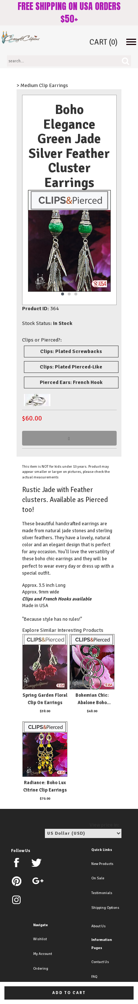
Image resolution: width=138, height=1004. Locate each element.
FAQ (94, 976)
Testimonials (101, 893)
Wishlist (40, 939)
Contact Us (100, 962)
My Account (42, 954)
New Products (102, 864)
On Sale (97, 878)
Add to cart (69, 992)
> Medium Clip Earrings (42, 85)
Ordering (40, 968)
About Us (98, 926)
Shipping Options (105, 908)
